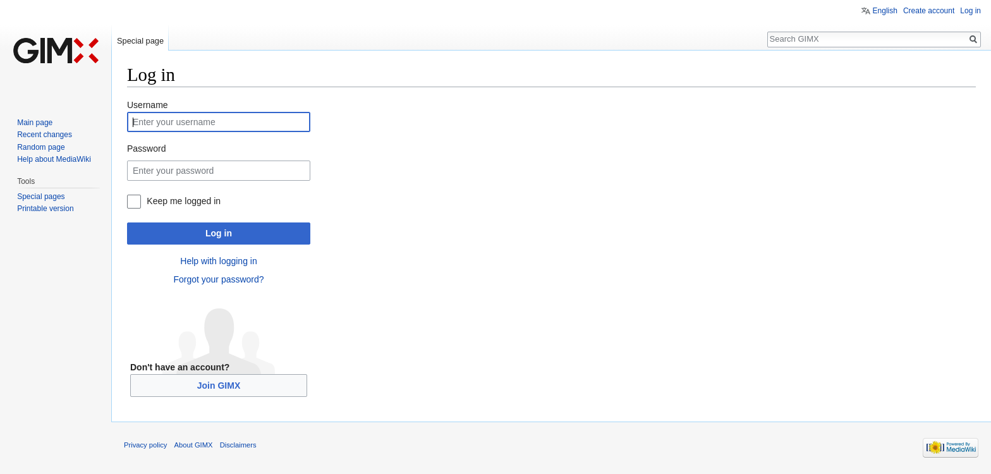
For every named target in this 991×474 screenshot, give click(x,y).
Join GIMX (218, 385)
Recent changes (44, 134)
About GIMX (193, 445)
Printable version (45, 208)
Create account (928, 10)
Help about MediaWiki (54, 159)
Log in (218, 233)
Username (147, 105)
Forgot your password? (218, 279)
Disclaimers (238, 445)
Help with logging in (218, 261)
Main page (34, 122)
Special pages (40, 196)
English (885, 10)
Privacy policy (145, 445)
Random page (40, 147)
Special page (140, 41)
